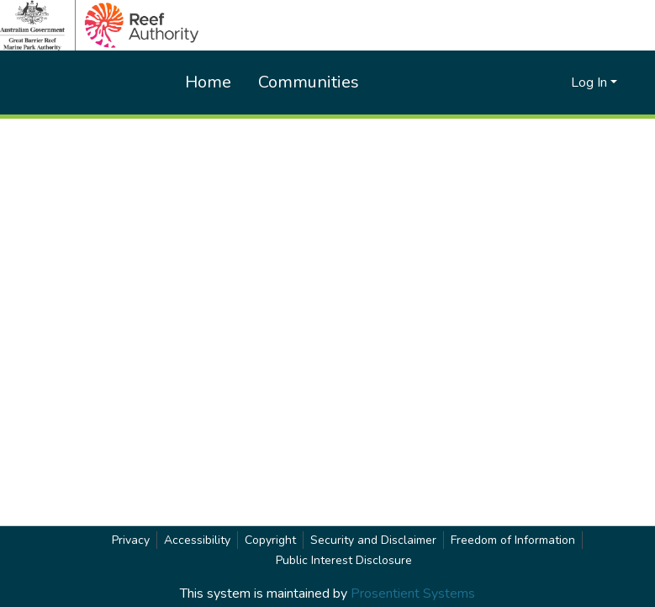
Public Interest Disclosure (344, 560)
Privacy (131, 540)
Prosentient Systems (413, 593)
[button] (530, 82)
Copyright (270, 540)
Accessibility (197, 540)
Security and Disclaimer (373, 540)
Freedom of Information (513, 540)
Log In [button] (590, 82)
